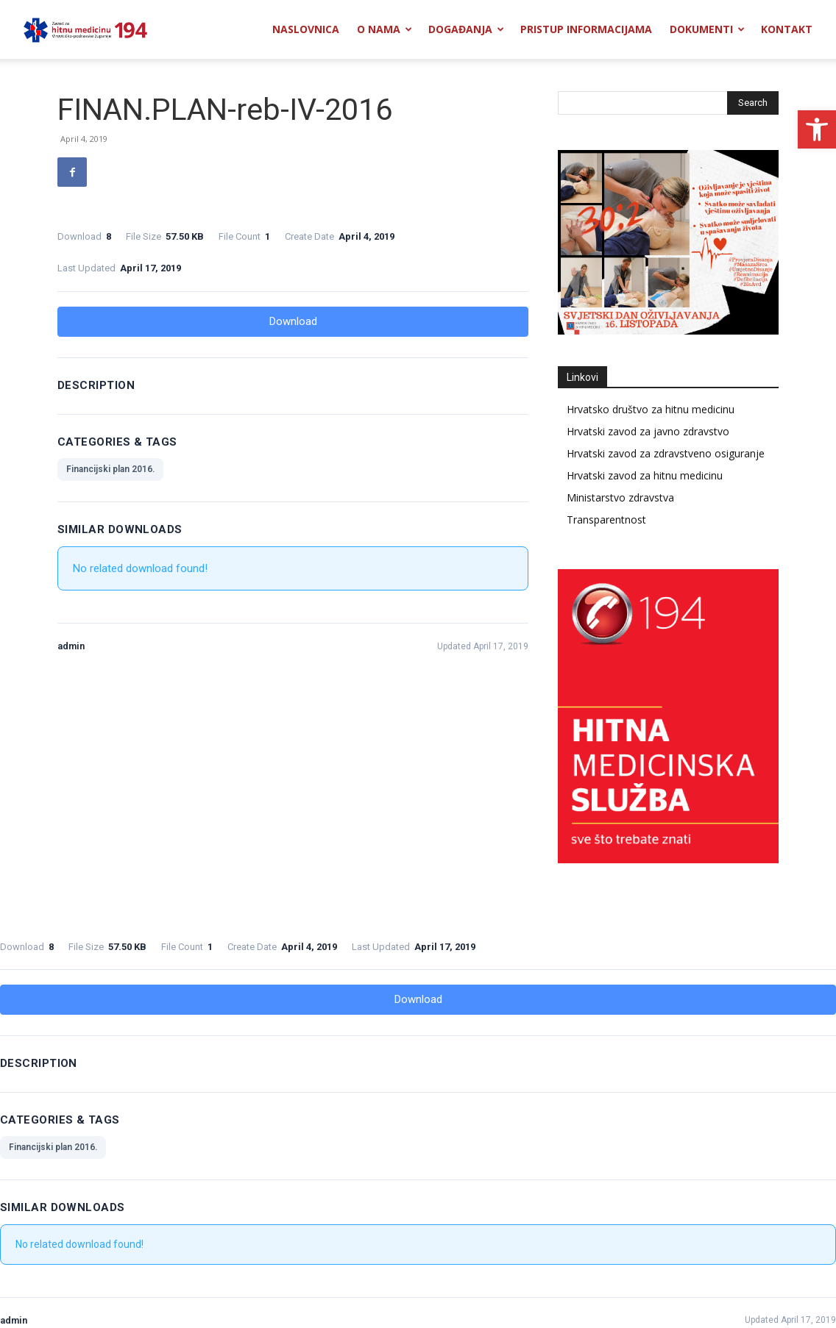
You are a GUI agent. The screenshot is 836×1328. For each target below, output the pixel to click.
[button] (817, 129)
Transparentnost (606, 519)
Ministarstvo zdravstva (620, 497)
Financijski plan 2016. (110, 469)
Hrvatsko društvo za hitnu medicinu (650, 409)
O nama (384, 29)
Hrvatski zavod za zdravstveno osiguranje (666, 453)
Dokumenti (707, 29)
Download (293, 321)
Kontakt (786, 29)
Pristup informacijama (586, 29)
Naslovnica (305, 29)
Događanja (466, 29)
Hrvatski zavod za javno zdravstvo (648, 431)
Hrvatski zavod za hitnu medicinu (645, 475)
